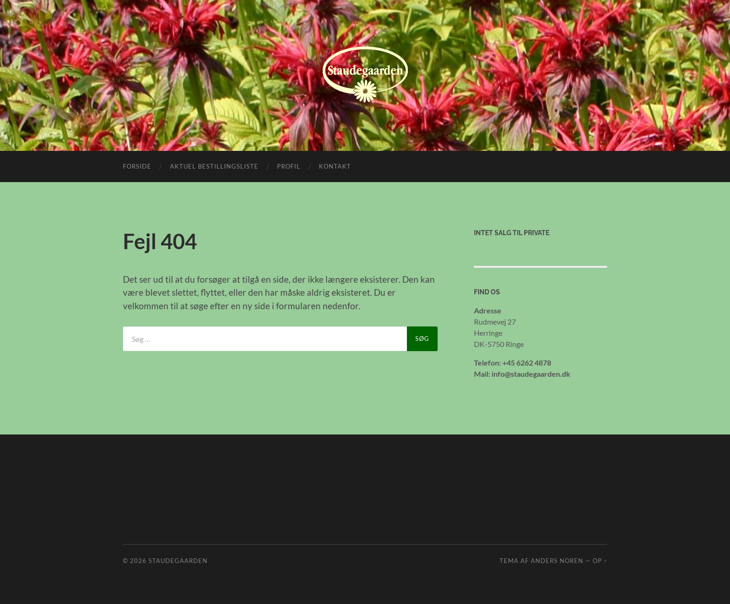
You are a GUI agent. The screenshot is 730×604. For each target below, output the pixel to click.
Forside (137, 166)
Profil (288, 166)
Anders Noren (557, 560)
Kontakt (335, 166)
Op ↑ (600, 560)
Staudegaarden (178, 560)
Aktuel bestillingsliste (214, 166)
